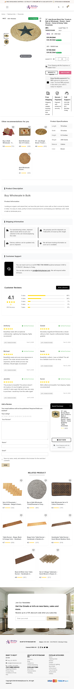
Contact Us (30, 663)
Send (5, 465)
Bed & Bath (52, 666)
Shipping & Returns (11, 669)
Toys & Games (53, 670)
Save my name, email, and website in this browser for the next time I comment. (25, 459)
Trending (29, 672)
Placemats (21, 14)
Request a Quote (51, 73)
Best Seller (30, 669)
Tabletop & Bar (11, 14)
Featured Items (31, 671)
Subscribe (52, 619)
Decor (50, 657)
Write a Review (63, 287)
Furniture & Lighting (54, 664)
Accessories (52, 672)
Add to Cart (65, 72)
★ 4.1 (4, 18)
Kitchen (51, 660)
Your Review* (6, 419)
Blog (28, 661)
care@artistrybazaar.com (41, 270)
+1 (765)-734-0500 (12, 665)
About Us (30, 659)
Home (3, 14)
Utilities (51, 673)
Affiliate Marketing (32, 665)
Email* (4, 450)
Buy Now (61, 440)
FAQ (7, 674)
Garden (51, 662)
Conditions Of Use (11, 672)
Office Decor (52, 668)
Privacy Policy (10, 671)
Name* (4, 442)
